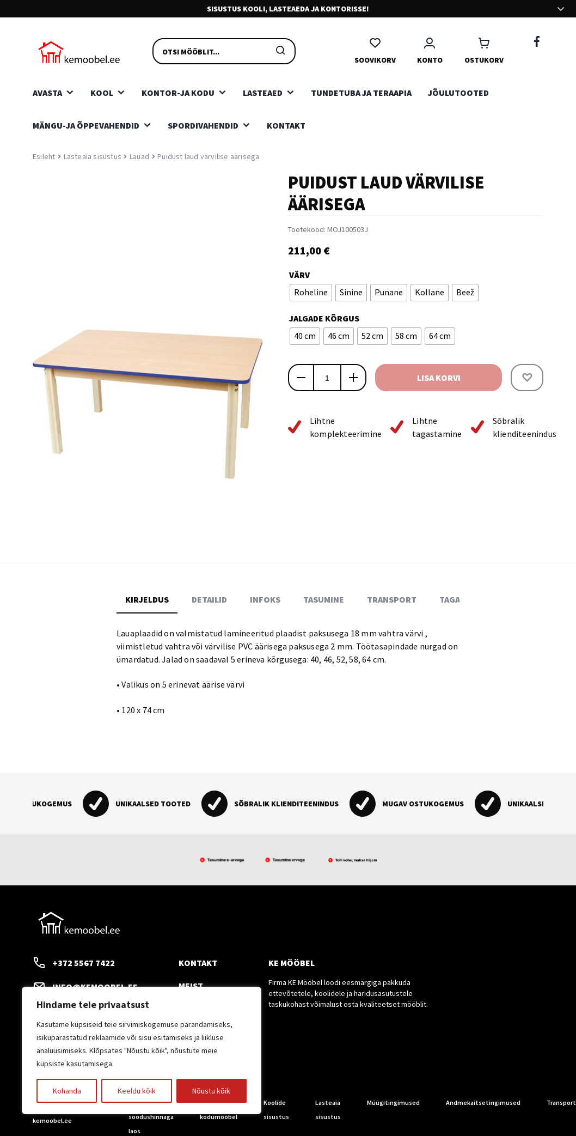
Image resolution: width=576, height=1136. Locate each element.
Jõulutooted (458, 92)
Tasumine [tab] (323, 599)
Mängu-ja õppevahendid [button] (86, 125)
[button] (527, 377)
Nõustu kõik (211, 1091)
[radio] (311, 292)
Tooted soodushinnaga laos (151, 1116)
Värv (299, 274)
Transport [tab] (391, 599)
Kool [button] (101, 92)
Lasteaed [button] (263, 92)
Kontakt (286, 125)
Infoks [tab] (265, 599)
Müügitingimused (393, 1102)
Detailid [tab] (209, 599)
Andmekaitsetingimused (483, 1102)
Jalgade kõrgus (324, 318)
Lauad (139, 156)
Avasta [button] (47, 92)
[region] (141, 1050)
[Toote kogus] (327, 377)
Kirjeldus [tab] (147, 599)
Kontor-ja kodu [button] (178, 92)
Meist (191, 985)
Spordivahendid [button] (203, 125)
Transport (561, 1102)
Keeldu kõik (137, 1091)
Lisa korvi (439, 377)
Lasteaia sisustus (92, 156)
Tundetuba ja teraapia (361, 92)
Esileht (44, 156)
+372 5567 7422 (74, 962)
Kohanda (67, 1091)
